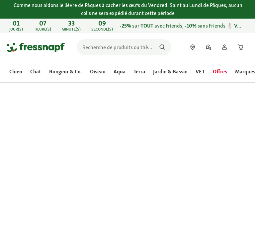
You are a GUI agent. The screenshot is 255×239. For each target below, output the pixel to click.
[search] (124, 47)
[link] (127, 26)
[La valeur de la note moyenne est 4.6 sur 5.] (153, 151)
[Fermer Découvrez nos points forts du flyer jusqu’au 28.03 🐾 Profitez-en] (244, 26)
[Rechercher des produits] (162, 47)
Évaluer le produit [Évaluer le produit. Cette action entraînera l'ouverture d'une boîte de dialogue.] (147, 159)
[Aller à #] (142, 210)
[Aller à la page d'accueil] (36, 47)
